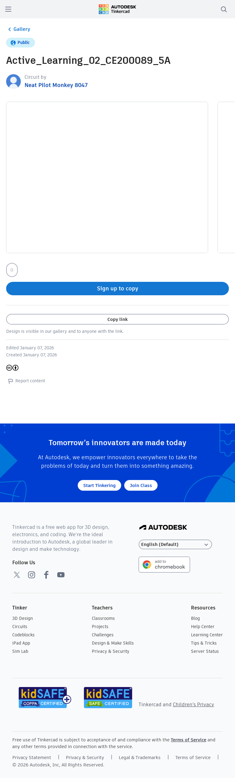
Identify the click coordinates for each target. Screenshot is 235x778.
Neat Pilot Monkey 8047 (56, 85)
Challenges (103, 635)
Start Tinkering (99, 485)
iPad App (21, 643)
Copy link (117, 319)
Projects (100, 626)
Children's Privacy (193, 704)
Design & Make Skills (113, 643)
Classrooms (103, 618)
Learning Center (207, 635)
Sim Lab (20, 651)
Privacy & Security (110, 651)
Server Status (205, 651)
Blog (195, 618)
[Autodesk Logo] (163, 528)
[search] (223, 9)
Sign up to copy (117, 288)
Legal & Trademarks (140, 757)
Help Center (202, 626)
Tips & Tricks (204, 643)
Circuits (19, 626)
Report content (25, 381)
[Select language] (175, 544)
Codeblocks (23, 635)
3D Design (22, 618)
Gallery (18, 29)
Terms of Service (188, 739)
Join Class (141, 485)
